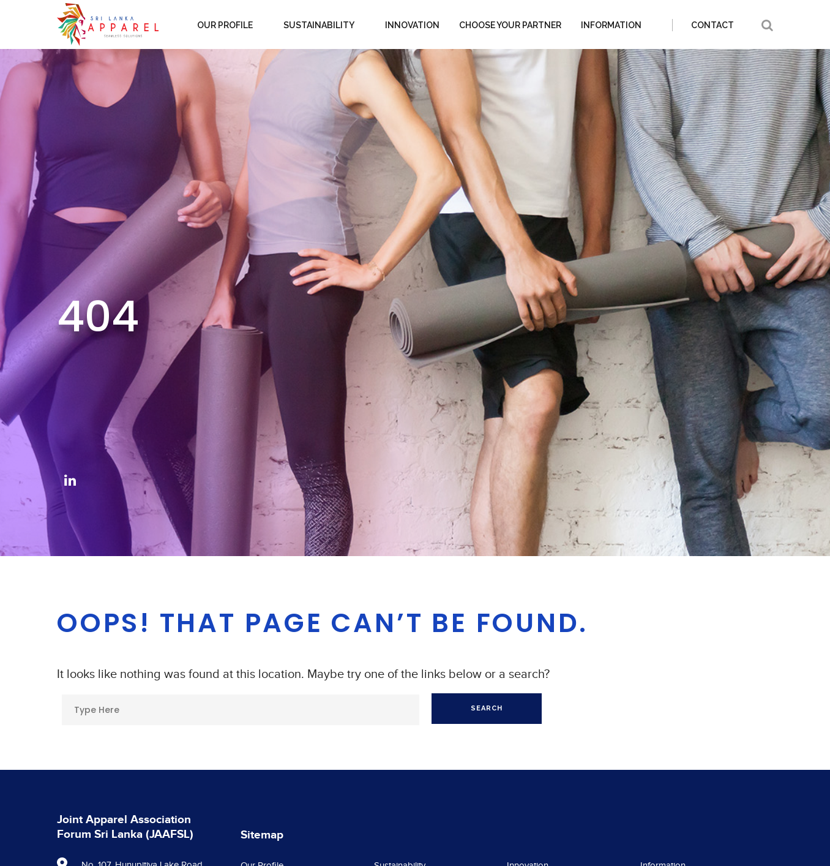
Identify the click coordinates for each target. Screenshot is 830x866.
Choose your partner (510, 25)
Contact (712, 25)
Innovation (412, 25)
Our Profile (225, 25)
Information (611, 25)
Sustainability (318, 25)
